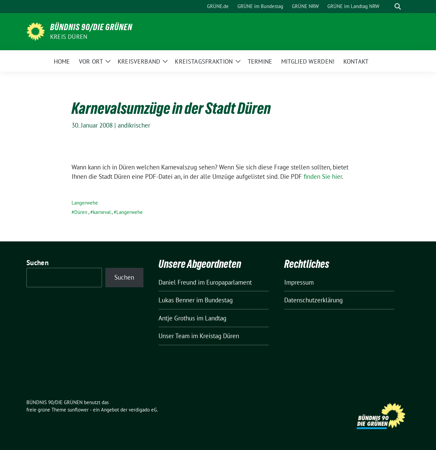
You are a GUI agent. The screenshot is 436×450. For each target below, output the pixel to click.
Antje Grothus (176, 318)
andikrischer (134, 125)
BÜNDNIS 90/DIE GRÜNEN (91, 27)
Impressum (299, 282)
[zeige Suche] (397, 6)
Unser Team (174, 336)
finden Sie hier (323, 176)
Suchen (37, 262)
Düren (80, 212)
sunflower (78, 409)
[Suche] (388, 6)
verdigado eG (143, 409)
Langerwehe (85, 203)
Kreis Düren (68, 37)
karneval (102, 212)
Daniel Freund (177, 282)
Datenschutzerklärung (313, 300)
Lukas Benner (176, 300)
